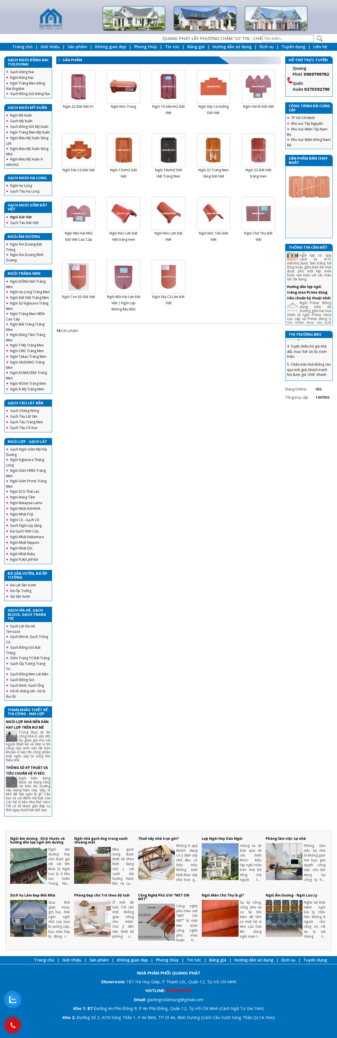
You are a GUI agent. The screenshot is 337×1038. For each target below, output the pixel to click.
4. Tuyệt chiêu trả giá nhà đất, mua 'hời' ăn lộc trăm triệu (307, 360)
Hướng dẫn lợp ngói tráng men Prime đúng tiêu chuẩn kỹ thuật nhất (309, 301)
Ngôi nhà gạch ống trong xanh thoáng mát (101, 840)
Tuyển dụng (293, 46)
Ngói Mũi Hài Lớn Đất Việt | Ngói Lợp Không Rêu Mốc (123, 303)
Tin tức (172, 46)
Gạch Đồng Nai (22, 71)
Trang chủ (22, 46)
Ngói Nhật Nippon (24, 542)
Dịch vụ (266, 46)
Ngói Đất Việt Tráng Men (29, 297)
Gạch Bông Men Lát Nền (29, 674)
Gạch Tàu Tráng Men (26, 422)
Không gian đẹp (110, 46)
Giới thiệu (50, 46)
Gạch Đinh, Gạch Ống (27, 685)
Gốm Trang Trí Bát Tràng (30, 658)
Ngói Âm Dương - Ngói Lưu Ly (291, 895)
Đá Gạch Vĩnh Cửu (24, 531)
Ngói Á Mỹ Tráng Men (27, 389)
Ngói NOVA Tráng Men (28, 383)
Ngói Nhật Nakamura (27, 536)
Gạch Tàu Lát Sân (23, 416)
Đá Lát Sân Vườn (23, 585)
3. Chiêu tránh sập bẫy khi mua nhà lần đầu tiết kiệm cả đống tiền (307, 342)
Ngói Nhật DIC (21, 548)
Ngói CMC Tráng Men (27, 350)
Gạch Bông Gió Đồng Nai (30, 93)
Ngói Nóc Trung (123, 106)
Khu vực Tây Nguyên (307, 123)
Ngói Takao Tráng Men (28, 356)
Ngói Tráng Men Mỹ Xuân (30, 132)
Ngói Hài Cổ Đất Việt (79, 170)
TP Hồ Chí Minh (303, 117)
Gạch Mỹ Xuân (21, 121)
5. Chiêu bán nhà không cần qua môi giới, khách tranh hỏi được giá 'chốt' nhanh (309, 378)
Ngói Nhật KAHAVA (25, 508)
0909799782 (316, 74)
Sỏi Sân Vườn (20, 596)
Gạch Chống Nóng (24, 410)
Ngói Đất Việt (21, 217)
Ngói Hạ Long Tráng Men (30, 291)
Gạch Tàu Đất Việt (24, 222)
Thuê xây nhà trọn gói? (158, 838)
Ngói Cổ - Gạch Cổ (24, 519)
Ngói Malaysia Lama (26, 502)
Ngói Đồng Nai (21, 77)
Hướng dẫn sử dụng (232, 46)
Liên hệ (320, 46)
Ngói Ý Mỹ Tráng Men (27, 345)
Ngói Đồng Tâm (22, 497)
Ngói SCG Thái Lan (24, 491)
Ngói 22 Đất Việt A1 (78, 106)
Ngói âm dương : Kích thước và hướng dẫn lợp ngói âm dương (37, 840)
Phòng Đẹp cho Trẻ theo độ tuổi (102, 895)
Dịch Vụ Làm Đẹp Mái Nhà (32, 895)
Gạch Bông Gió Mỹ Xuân (29, 126)
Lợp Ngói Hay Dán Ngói (222, 838)
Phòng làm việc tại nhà (286, 838)
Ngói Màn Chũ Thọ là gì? (223, 895)
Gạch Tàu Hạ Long (24, 191)
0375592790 (317, 89)
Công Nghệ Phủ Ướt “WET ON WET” (163, 897)
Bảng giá (196, 46)
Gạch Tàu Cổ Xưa (23, 427)
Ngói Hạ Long (21, 185)
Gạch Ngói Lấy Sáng (26, 525)
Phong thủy (145, 46)
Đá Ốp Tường (20, 590)
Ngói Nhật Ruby (22, 553)
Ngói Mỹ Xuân (21, 115)
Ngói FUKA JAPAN (24, 559)
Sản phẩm (77, 46)
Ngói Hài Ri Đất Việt (258, 106)
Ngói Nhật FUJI (21, 514)
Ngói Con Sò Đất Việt (78, 296)
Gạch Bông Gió (22, 679)
